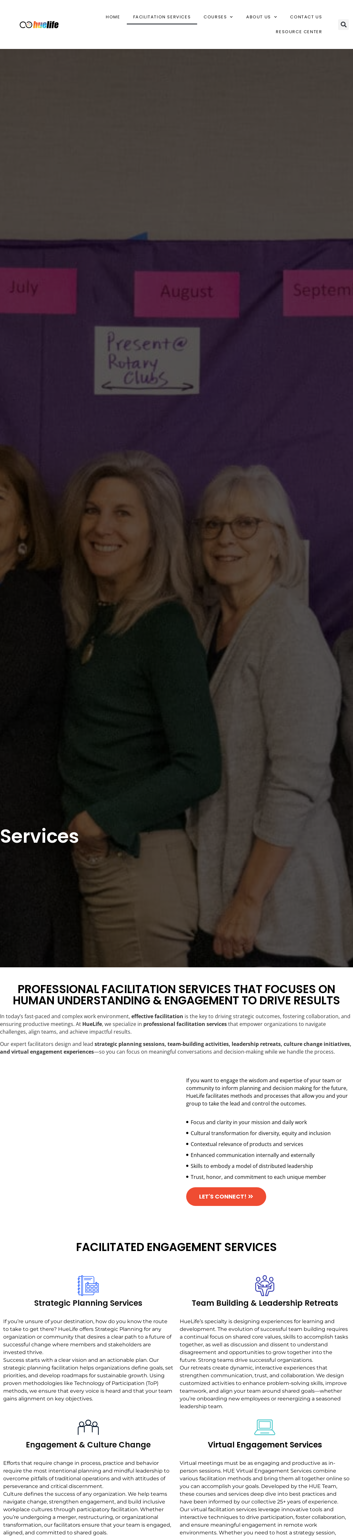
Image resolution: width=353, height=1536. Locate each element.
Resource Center (299, 32)
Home (113, 17)
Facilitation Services (162, 17)
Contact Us (306, 17)
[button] (343, 24)
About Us (261, 17)
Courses (218, 17)
